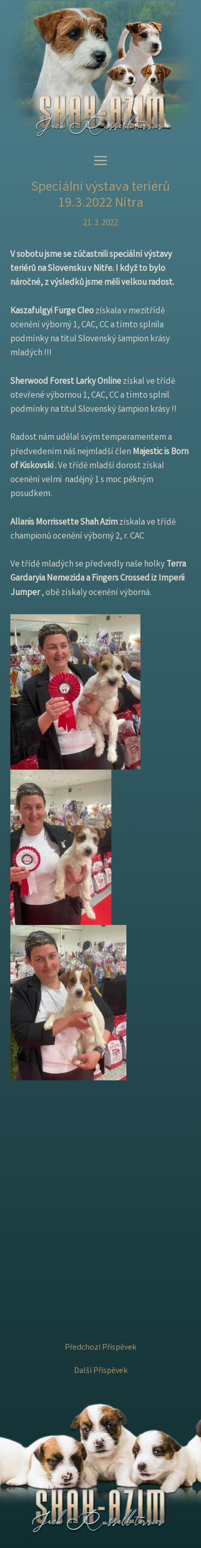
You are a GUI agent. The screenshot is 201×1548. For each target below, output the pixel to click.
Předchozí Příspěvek (100, 1348)
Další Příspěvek (100, 1371)
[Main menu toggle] (100, 161)
